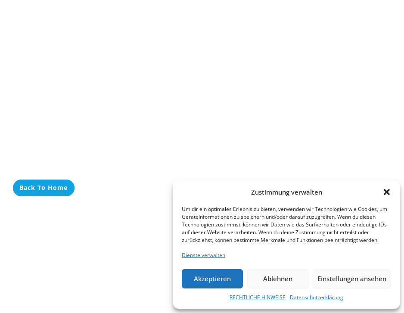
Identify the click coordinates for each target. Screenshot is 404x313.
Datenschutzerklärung (316, 297)
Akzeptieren (212, 278)
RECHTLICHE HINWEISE (258, 297)
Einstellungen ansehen (351, 278)
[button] (386, 192)
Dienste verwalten (203, 255)
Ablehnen (277, 278)
